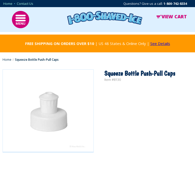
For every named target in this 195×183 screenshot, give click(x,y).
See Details (160, 43)
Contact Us (25, 3)
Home (7, 3)
